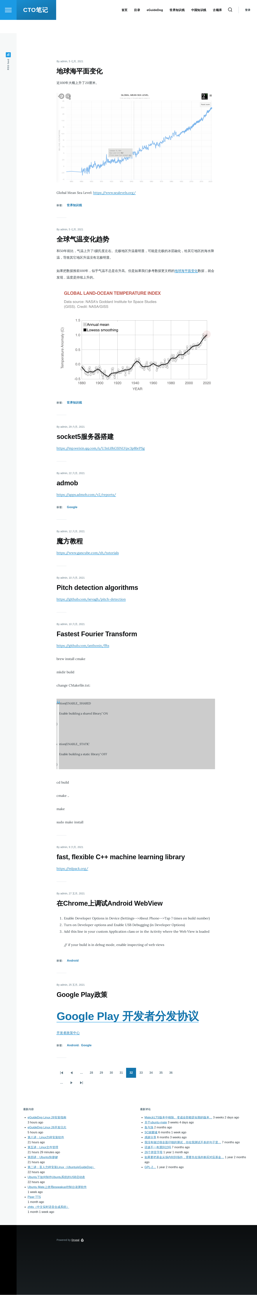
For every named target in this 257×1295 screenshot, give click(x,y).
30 (113, 1074)
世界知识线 (74, 205)
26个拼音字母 (154, 1152)
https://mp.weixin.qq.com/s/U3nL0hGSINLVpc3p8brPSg (101, 448)
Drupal (75, 1240)
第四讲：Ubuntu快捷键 (43, 1157)
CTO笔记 (35, 23)
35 (162, 1074)
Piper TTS (34, 1197)
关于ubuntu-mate (156, 1122)
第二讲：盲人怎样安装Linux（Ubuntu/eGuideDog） (61, 1167)
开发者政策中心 (68, 1033)
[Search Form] (230, 23)
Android (73, 960)
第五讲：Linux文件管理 (43, 1147)
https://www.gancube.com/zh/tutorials (88, 553)
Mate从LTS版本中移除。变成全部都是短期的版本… (178, 1117)
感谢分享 (150, 1137)
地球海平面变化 (186, 271)
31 (123, 1074)
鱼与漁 (149, 1127)
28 (93, 1074)
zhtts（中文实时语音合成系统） (48, 1207)
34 (152, 1074)
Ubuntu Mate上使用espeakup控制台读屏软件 (57, 1187)
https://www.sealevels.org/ (114, 193)
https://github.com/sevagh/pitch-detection (91, 599)
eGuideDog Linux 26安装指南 (47, 1117)
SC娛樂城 (151, 1132)
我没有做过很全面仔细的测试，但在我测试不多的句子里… (183, 1142)
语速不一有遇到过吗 (158, 1147)
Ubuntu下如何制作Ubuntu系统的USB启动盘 (56, 1177)
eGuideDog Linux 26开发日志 (47, 1127)
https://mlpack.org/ (72, 869)
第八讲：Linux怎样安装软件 (46, 1137)
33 (143, 1074)
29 (103, 1074)
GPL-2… (150, 1167)
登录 (247, 23)
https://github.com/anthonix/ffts (83, 646)
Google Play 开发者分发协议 (128, 1016)
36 (172, 1074)
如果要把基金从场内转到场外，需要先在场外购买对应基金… (184, 1157)
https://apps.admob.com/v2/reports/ (86, 495)
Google (72, 507)
